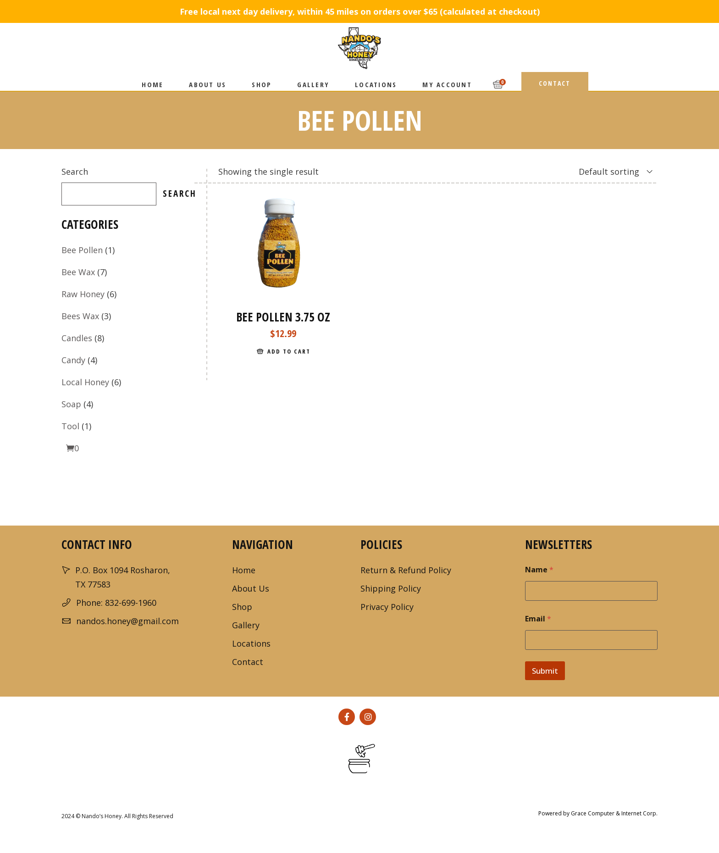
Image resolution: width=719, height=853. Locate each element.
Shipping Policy (390, 588)
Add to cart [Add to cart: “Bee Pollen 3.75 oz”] (288, 351)
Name (539, 569)
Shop (242, 606)
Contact (247, 661)
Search (74, 171)
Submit (545, 670)
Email (538, 619)
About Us (250, 588)
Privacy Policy (387, 606)
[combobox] (604, 172)
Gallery (246, 625)
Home (243, 570)
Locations (251, 643)
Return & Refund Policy (405, 570)
